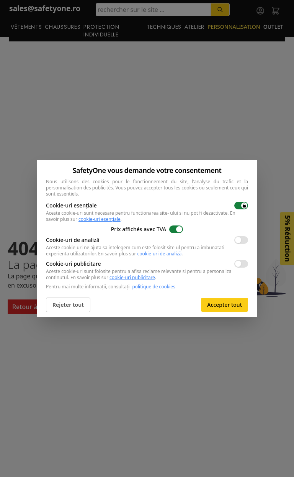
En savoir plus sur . (140, 253)
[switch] (241, 205)
